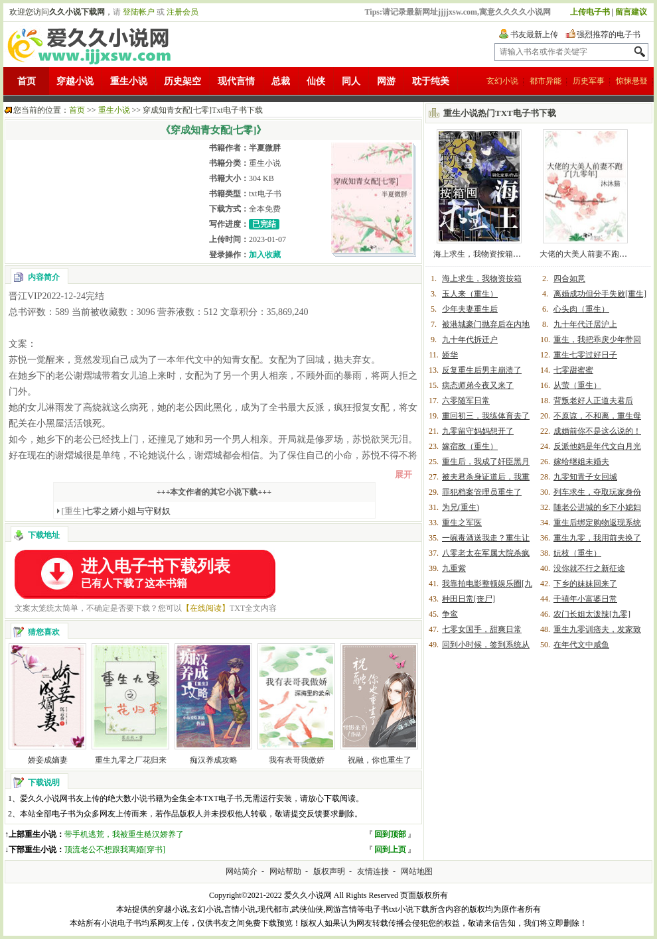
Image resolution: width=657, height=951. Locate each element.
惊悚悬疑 (632, 81)
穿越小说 (75, 81)
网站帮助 (285, 871)
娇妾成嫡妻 (48, 760)
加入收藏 (265, 254)
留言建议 (631, 12)
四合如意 (569, 278)
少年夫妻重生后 (470, 309)
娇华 (450, 354)
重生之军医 (462, 522)
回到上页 (390, 849)
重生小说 (128, 81)
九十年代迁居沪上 (585, 324)
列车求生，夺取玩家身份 (597, 492)
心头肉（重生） (581, 309)
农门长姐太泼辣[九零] (591, 614)
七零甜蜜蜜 (573, 370)
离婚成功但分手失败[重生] (599, 293)
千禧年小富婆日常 (585, 598)
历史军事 (589, 81)
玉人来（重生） (470, 293)
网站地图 (417, 871)
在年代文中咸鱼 (581, 644)
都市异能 (545, 81)
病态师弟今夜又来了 (478, 385)
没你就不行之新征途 (589, 568)
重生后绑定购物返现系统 (597, 522)
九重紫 (454, 568)
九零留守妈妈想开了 (478, 431)
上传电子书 (590, 12)
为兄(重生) (460, 507)
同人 (351, 81)
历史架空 (182, 81)
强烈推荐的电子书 (608, 34)
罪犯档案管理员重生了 (482, 492)
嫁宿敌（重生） (470, 446)
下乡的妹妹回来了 (585, 583)
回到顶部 (390, 834)
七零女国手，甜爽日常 (482, 629)
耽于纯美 (430, 81)
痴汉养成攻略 (214, 760)
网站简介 (241, 871)
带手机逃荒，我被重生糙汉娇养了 (124, 834)
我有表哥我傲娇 (297, 760)
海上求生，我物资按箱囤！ (481, 254)
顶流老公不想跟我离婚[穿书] (114, 849)
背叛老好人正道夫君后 (593, 400)
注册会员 (182, 12)
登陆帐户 (139, 12)
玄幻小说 (502, 81)
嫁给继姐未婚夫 (581, 461)
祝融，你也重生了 (379, 760)
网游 (386, 81)
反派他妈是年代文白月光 (597, 446)
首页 (26, 81)
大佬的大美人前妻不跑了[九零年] (598, 254)
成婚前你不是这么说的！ (597, 431)
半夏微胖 (265, 148)
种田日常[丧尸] (468, 598)
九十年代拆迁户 (470, 339)
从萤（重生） (577, 385)
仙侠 (316, 81)
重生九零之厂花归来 (131, 760)
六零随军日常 (466, 400)
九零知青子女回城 (585, 476)
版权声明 (329, 871)
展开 (403, 474)
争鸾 (450, 614)
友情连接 (373, 871)
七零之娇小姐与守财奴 (116, 511)
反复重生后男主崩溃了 (482, 370)
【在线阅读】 (206, 608)
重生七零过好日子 (585, 354)
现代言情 (236, 81)
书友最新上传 (534, 34)
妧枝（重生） (577, 553)
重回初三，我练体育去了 (486, 415)
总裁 (280, 81)
